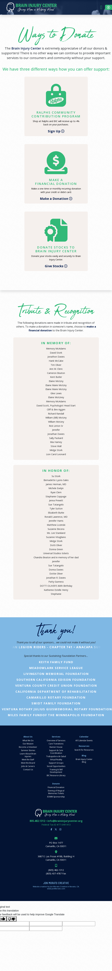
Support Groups (56, 763)
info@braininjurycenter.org (65, 821)
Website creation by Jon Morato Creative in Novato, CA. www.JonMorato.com (56, 887)
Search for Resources (83, 750)
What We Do (28, 740)
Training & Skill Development (56, 771)
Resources (84, 746)
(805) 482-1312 (56, 870)
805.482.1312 (37, 821)
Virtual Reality (56, 759)
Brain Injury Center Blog (84, 760)
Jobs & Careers (28, 766)
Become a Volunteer (28, 747)
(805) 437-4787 (54, 873)
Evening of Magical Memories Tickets (56, 792)
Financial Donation (56, 787)
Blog (84, 756)
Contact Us (28, 769)
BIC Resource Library (56, 775)
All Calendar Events (84, 740)
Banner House (56, 747)
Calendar (84, 737)
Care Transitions (56, 743)
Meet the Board (28, 763)
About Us (27, 737)
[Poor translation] (11, 918)
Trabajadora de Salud (56, 756)
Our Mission (28, 743)
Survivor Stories (28, 750)
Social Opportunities (56, 766)
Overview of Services (56, 740)
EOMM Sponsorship (56, 796)
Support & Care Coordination (56, 751)
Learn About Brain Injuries (28, 755)
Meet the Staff (28, 759)
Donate (56, 784)
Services (56, 737)
